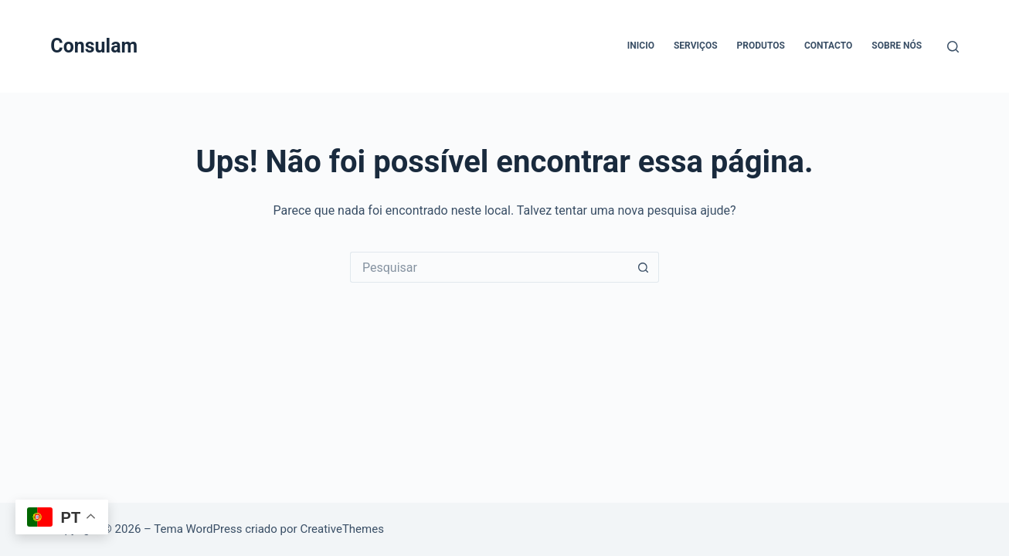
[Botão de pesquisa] (643, 267)
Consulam (94, 46)
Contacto (828, 45)
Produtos (761, 45)
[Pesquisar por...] (489, 267)
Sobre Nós (896, 45)
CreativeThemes (342, 529)
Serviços (696, 45)
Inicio (640, 45)
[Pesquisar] (953, 47)
